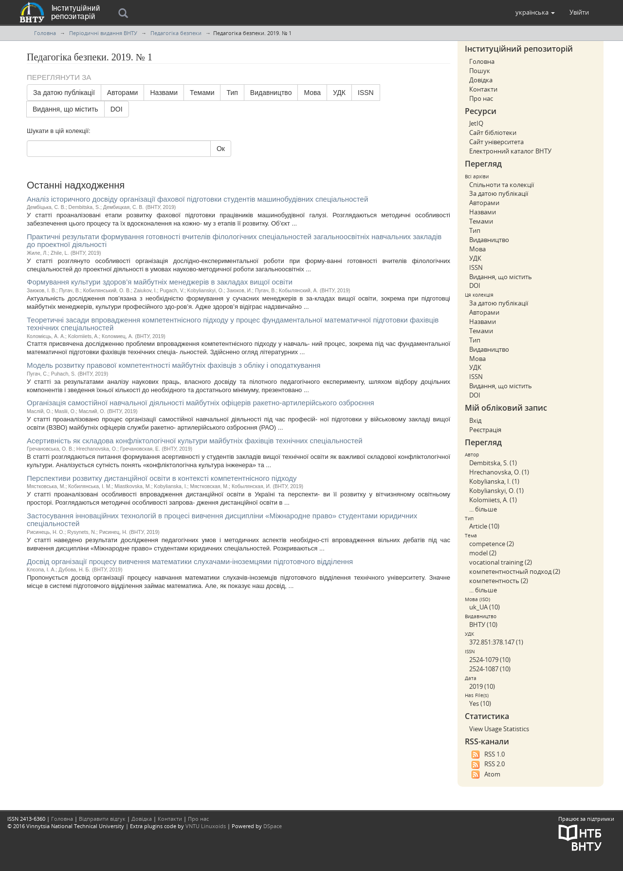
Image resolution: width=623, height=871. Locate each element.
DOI (116, 109)
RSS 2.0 (487, 764)
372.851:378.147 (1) (496, 642)
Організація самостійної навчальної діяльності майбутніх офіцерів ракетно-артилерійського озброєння (200, 402)
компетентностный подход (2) (514, 571)
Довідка (481, 80)
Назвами (164, 92)
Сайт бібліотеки (492, 132)
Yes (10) (480, 703)
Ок (221, 148)
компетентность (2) (498, 580)
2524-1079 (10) (490, 659)
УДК (339, 92)
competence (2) (491, 543)
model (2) (482, 553)
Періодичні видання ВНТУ (103, 33)
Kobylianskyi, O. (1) (496, 490)
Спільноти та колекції (501, 184)
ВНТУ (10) (483, 624)
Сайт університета (496, 141)
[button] (535, 12)
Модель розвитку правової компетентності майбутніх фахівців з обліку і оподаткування (173, 365)
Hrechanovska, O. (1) (499, 472)
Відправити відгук (102, 818)
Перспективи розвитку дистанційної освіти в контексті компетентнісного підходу (162, 478)
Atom (484, 774)
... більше (483, 509)
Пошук (479, 70)
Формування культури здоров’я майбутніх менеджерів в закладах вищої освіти (160, 282)
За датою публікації (64, 92)
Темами (202, 92)
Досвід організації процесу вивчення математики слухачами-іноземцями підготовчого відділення (190, 561)
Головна (45, 33)
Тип (232, 92)
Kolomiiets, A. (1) (493, 499)
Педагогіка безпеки (176, 33)
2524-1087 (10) (490, 668)
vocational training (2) (500, 562)
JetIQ (476, 123)
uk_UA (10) (484, 607)
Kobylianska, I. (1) (494, 481)
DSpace (272, 826)
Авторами (122, 92)
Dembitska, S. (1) (493, 462)
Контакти (483, 89)
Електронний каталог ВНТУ (510, 151)
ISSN (366, 92)
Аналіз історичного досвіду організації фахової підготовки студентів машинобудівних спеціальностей (197, 199)
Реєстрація (485, 429)
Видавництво (271, 92)
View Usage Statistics (499, 728)
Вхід (475, 420)
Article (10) (484, 526)
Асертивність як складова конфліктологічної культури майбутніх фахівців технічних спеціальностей (195, 440)
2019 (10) (482, 686)
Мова (312, 92)
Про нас (481, 98)
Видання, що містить (65, 109)
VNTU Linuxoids (205, 826)
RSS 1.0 (487, 754)
